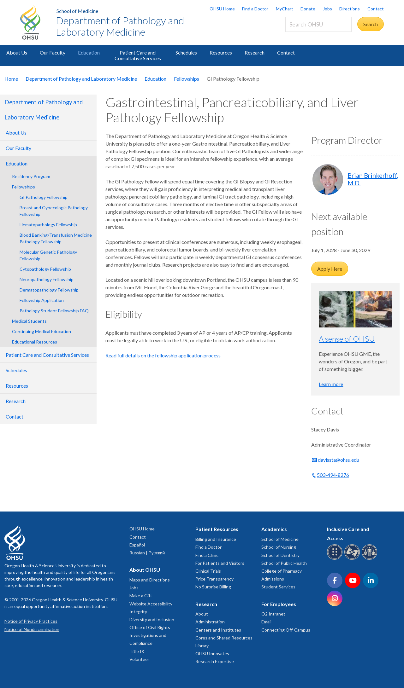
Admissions (272, 578)
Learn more (331, 384)
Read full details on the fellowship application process (163, 355)
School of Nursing (278, 547)
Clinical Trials (208, 571)
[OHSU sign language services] (353, 558)
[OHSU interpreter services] (370, 558)
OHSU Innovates (212, 653)
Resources (221, 52)
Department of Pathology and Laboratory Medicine (120, 26)
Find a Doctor (255, 8)
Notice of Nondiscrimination (31, 629)
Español (137, 544)
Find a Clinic (206, 555)
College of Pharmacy (281, 571)
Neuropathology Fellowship (47, 279)
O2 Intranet (273, 613)
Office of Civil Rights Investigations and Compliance (149, 635)
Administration (210, 621)
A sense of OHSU (347, 338)
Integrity (138, 611)
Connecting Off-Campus (285, 630)
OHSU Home (222, 8)
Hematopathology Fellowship (48, 224)
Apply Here (329, 269)
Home (11, 79)
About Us (16, 52)
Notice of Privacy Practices (30, 621)
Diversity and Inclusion (151, 619)
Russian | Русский (147, 552)
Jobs (327, 8)
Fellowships (186, 79)
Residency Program (31, 176)
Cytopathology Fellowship (45, 269)
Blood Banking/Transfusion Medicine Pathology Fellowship (56, 238)
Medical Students (29, 321)
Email (266, 621)
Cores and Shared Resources (223, 637)
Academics (274, 529)
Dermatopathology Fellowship (49, 289)
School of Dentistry (280, 555)
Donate (307, 8)
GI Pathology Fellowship (44, 197)
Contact (375, 8)
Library (202, 645)
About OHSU (144, 570)
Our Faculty (52, 52)
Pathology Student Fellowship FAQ (54, 310)
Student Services (278, 586)
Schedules (186, 52)
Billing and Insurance (215, 539)
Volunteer (139, 659)
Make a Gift (140, 595)
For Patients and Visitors (219, 563)
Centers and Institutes (218, 630)
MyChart (284, 8)
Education (89, 52)
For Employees (278, 604)
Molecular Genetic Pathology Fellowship (48, 255)
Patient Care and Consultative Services (138, 55)
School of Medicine (77, 11)
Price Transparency (214, 578)
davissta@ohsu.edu (338, 460)
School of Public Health (284, 563)
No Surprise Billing (213, 586)
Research (254, 52)
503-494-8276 (333, 475)
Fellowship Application (42, 300)
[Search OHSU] (318, 24)
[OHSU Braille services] (335, 558)
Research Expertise (214, 661)
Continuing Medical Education (41, 331)
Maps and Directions (149, 579)
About (201, 613)
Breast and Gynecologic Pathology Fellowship (54, 211)
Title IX (136, 651)
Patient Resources (216, 529)
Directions (349, 8)
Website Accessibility (150, 603)
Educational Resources (34, 341)
